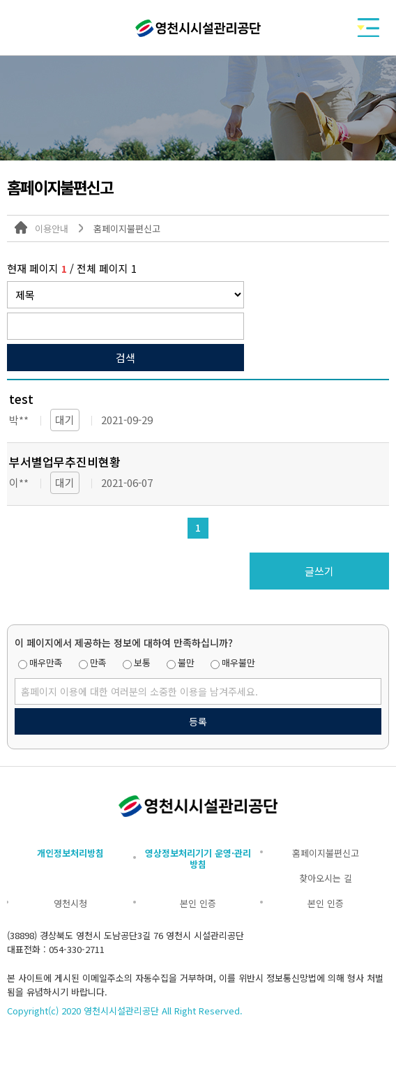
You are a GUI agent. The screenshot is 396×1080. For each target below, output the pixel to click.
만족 (98, 662)
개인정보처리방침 (70, 853)
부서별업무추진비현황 (65, 462)
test (21, 399)
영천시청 (70, 903)
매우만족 (46, 662)
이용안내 (51, 228)
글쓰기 (319, 571)
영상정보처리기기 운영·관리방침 (198, 858)
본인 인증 (198, 903)
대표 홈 (21, 228)
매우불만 (238, 662)
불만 (186, 662)
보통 (142, 662)
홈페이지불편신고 (126, 228)
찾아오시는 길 (325, 878)
